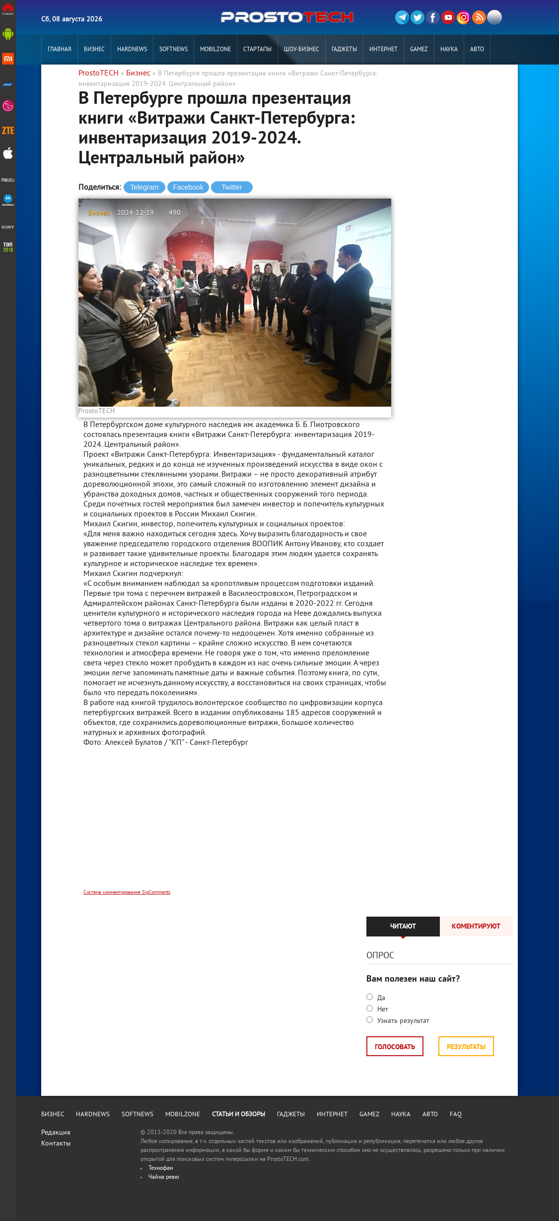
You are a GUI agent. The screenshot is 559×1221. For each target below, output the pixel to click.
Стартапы (257, 50)
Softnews (173, 50)
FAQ (456, 1115)
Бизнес (94, 50)
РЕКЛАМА (59, 79)
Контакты (55, 1144)
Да (380, 998)
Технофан (160, 1168)
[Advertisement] (234, 824)
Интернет (383, 50)
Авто (477, 50)
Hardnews (132, 50)
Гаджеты (344, 50)
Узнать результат (402, 1021)
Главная (59, 50)
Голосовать (395, 1047)
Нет (381, 1010)
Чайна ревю (163, 1177)
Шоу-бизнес (301, 50)
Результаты (466, 1047)
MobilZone (215, 50)
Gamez (419, 50)
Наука (449, 50)
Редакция (55, 1133)
